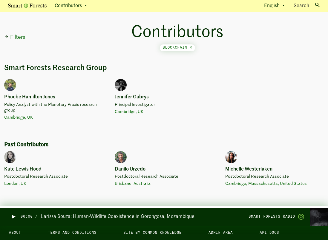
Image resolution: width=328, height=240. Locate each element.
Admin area (221, 233)
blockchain (177, 47)
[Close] (191, 47)
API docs (269, 233)
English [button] (272, 6)
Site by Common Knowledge (152, 233)
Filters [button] (14, 37)
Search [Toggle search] (307, 5)
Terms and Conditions (72, 233)
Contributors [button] (69, 6)
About (15, 233)
